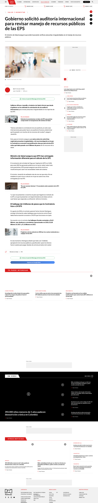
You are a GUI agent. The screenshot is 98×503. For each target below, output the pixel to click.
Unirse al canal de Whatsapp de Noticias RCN (32, 99)
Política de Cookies (58, 457)
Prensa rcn (23, 449)
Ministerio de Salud (14, 251)
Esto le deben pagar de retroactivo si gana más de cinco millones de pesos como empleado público (76, 118)
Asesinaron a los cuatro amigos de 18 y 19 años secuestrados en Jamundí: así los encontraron (81, 352)
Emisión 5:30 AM (29, 6)
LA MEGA (51, 451)
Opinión (67, 1)
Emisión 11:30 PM (87, 6)
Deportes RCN (35, 1)
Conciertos (76, 413)
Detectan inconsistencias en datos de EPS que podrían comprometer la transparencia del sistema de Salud (36, 119)
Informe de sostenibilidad (37, 444)
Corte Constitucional (40, 290)
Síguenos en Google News (33, 262)
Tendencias (60, 1)
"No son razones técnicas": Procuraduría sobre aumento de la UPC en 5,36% (40, 186)
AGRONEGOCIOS (66, 444)
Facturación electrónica (39, 441)
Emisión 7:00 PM (68, 6)
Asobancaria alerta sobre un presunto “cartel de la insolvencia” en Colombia (80, 362)
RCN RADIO (51, 444)
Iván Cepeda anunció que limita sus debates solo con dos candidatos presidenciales (76, 99)
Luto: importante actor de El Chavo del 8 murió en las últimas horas (74, 89)
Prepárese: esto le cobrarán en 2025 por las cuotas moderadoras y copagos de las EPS (40, 232)
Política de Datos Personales (46, 457)
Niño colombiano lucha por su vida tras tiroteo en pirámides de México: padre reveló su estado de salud (81, 332)
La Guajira (69, 124)
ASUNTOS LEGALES (67, 443)
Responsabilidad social (26, 441)
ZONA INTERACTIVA (83, 443)
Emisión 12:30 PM (48, 6)
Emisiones (9, 6)
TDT (57, 441)
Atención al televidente (26, 443)
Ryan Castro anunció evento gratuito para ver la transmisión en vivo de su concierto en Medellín (82, 417)
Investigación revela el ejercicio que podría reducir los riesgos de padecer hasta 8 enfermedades (17, 294)
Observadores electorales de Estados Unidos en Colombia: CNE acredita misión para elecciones (81, 342)
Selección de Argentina (72, 104)
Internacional (27, 1)
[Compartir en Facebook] (91, 15)
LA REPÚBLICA (66, 441)
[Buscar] (92, 2)
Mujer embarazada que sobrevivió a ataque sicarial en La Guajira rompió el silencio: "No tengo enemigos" (76, 127)
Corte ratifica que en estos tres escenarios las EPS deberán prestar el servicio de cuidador (48, 293)
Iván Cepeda (70, 96)
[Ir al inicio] (11, 2)
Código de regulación (26, 445)
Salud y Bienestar (45, 1)
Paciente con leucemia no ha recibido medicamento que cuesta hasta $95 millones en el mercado (79, 294)
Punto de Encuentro (75, 1)
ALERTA (50, 448)
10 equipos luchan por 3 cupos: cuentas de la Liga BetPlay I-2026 (83, 405)
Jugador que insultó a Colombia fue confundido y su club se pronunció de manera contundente (75, 108)
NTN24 (50, 441)
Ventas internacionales (39, 445)
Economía (53, 1)
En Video (12, 325)
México (39, 409)
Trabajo (69, 114)
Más (89, 325)
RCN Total (51, 443)
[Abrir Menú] (5, 2)
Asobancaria (76, 392)
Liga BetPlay (76, 402)
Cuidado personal (9, 290)
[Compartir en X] (91, 19)
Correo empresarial (25, 447)
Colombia (19, 1)
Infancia (7, 409)
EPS (22, 251)
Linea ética (36, 447)
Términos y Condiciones (69, 457)
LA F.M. (50, 446)
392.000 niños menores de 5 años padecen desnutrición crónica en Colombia (25, 362)
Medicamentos (69, 290)
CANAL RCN (86, 1)
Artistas (66, 87)
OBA (34, 449)
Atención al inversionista (24, 451)
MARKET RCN (81, 446)
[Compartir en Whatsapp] (91, 23)
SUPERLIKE (81, 444)
